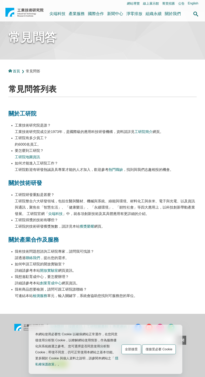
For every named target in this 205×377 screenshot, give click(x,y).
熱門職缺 (116, 170)
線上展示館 (151, 3)
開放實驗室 (49, 271)
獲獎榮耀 (87, 226)
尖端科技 (57, 13)
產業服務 (77, 13)
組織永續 (154, 13)
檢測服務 (40, 296)
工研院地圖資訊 (27, 157)
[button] (196, 13)
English (193, 3)
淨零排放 (134, 13)
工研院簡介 (144, 132)
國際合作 (96, 13)
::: (6, 3)
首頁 (14, 71)
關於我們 (173, 13)
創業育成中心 (51, 283)
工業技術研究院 (24, 14)
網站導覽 (133, 3)
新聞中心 (115, 13)
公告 (181, 3)
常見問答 (32, 37)
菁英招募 (168, 3)
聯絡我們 (33, 258)
